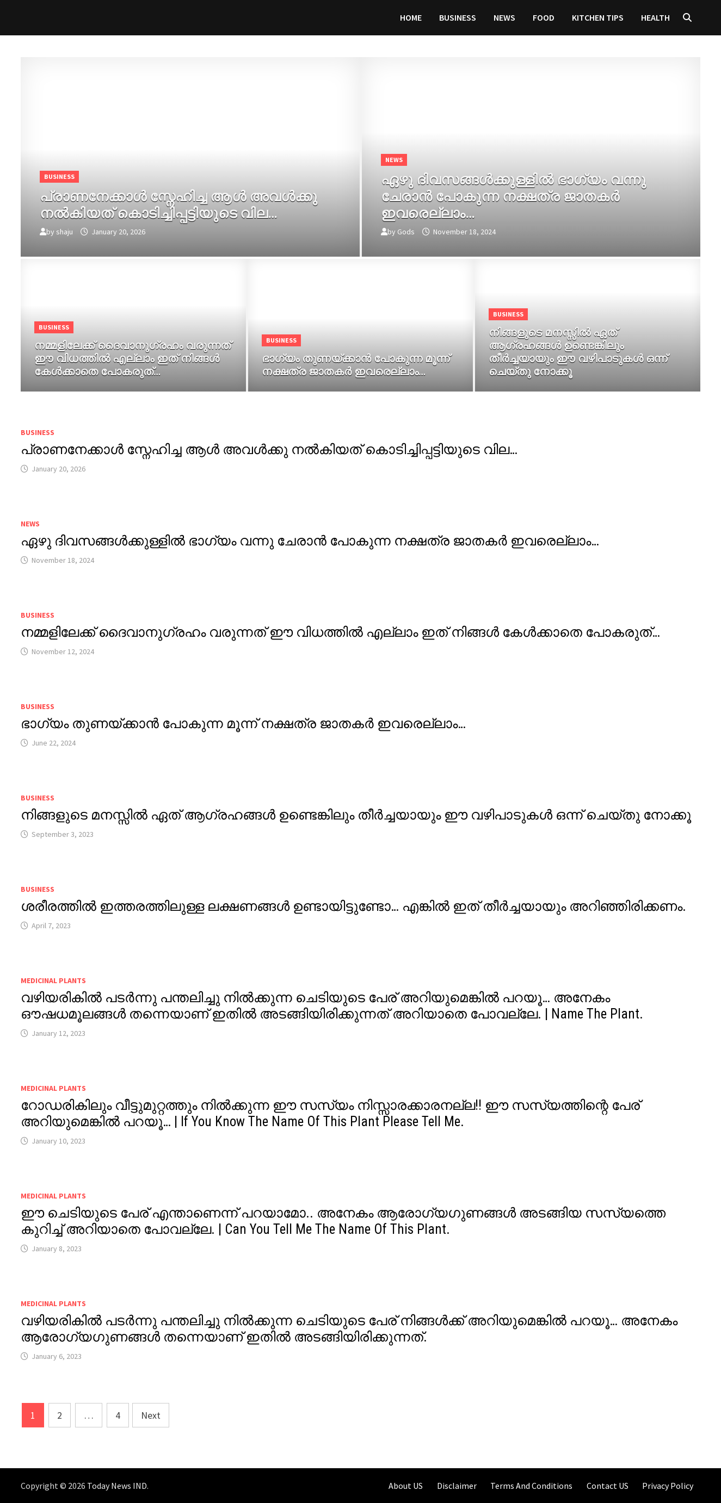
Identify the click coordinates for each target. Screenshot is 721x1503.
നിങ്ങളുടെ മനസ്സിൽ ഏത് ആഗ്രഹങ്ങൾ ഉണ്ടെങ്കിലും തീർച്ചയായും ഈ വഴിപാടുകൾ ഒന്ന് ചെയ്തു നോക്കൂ (356, 815)
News (504, 17)
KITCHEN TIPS (598, 17)
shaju (64, 232)
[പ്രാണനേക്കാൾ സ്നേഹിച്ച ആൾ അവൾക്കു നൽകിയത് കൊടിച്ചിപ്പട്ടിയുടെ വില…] (190, 203)
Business (457, 17)
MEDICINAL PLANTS (53, 980)
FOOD (543, 17)
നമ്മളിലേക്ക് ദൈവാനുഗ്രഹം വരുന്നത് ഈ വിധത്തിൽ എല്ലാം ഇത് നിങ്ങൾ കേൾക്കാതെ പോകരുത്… (340, 632)
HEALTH (655, 17)
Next (151, 1415)
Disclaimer (457, 1485)
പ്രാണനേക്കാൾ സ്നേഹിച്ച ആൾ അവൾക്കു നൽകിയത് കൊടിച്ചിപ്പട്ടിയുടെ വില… (269, 449)
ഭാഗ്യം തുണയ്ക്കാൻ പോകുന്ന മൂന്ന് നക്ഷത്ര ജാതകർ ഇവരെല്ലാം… (243, 723)
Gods (406, 232)
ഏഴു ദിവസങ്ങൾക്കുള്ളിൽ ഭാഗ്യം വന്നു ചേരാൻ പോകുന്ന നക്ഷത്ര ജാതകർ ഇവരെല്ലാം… (310, 541)
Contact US (607, 1485)
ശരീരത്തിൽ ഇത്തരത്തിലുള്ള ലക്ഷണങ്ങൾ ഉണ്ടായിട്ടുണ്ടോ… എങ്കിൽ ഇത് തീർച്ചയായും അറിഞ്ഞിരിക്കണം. (353, 906)
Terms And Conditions (531, 1485)
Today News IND (117, 1485)
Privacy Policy (667, 1485)
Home (411, 17)
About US (406, 1485)
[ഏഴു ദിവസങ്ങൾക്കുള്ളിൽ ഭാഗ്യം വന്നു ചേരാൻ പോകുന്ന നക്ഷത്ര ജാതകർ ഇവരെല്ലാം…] (531, 194)
